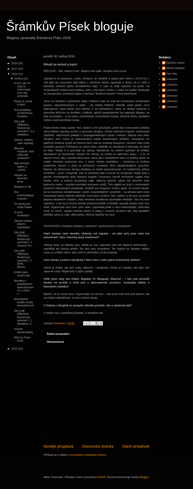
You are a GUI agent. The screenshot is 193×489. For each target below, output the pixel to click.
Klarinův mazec (175, 62)
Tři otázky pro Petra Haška (23, 205)
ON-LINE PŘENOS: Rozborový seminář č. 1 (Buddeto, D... (24, 317)
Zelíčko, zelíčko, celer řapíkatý (23, 141)
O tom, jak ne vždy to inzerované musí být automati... (22, 89)
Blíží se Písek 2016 (22, 339)
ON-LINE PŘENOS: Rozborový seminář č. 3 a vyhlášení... (24, 128)
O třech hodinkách (21, 214)
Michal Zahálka (175, 68)
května (19, 78)
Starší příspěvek (135, 446)
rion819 (100, 477)
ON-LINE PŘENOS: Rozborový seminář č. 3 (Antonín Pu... (24, 239)
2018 (14, 63)
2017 (14, 68)
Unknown (171, 79)
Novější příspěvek (59, 446)
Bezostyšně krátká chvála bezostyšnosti (23, 302)
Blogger (144, 477)
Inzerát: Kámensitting (23, 330)
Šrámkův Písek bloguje (70, 26)
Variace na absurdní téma (21, 178)
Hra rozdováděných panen (24, 195)
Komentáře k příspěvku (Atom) (88, 454)
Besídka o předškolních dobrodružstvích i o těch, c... (23, 287)
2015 (14, 348)
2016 (14, 73)
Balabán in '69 (22, 186)
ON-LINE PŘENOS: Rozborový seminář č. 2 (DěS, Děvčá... (23, 259)
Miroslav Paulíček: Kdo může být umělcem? (24, 153)
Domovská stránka (98, 446)
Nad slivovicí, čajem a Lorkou (22, 166)
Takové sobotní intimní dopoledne (23, 224)
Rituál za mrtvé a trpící (23, 103)
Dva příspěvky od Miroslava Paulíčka (23, 113)
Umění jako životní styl (22, 274)
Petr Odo (171, 73)
